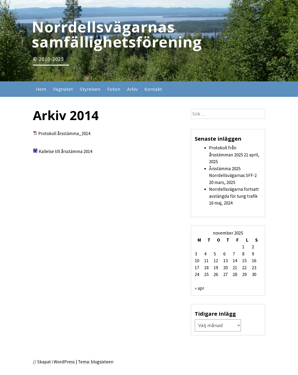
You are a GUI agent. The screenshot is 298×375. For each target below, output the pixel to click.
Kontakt (153, 89)
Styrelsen (90, 89)
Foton (113, 89)
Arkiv (132, 89)
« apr (199, 288)
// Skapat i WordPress (54, 362)
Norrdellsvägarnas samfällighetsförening (117, 34)
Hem (41, 89)
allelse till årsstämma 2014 (66, 151)
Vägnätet (63, 89)
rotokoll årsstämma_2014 (65, 133)
